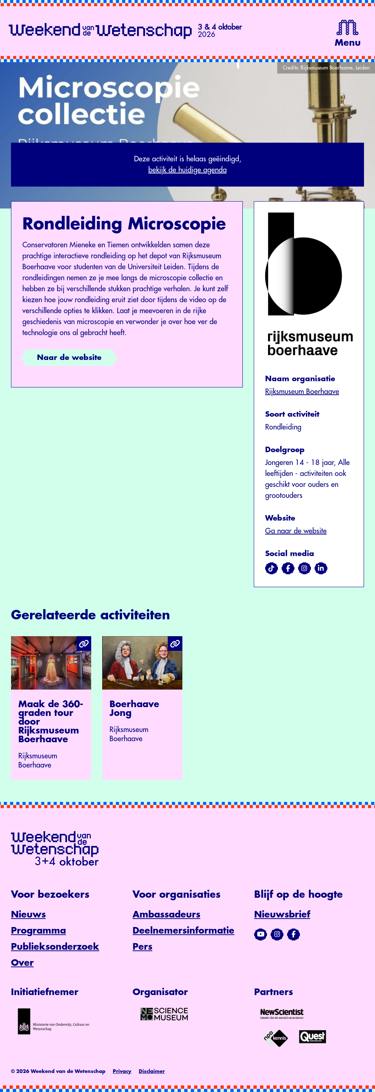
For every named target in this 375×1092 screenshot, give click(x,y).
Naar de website (69, 357)
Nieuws (28, 914)
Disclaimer (152, 1071)
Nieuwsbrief (282, 914)
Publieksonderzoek (55, 946)
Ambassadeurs (166, 914)
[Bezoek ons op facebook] (288, 568)
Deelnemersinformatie (183, 930)
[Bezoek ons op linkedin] (321, 568)
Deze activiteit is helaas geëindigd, (187, 165)
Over (22, 962)
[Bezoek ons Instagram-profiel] (277, 934)
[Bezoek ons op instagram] (304, 568)
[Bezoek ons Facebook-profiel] (293, 934)
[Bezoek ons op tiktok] (271, 568)
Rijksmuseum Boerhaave (302, 391)
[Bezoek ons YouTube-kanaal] (260, 934)
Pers (142, 946)
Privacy (122, 1071)
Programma (38, 930)
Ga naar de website (296, 531)
